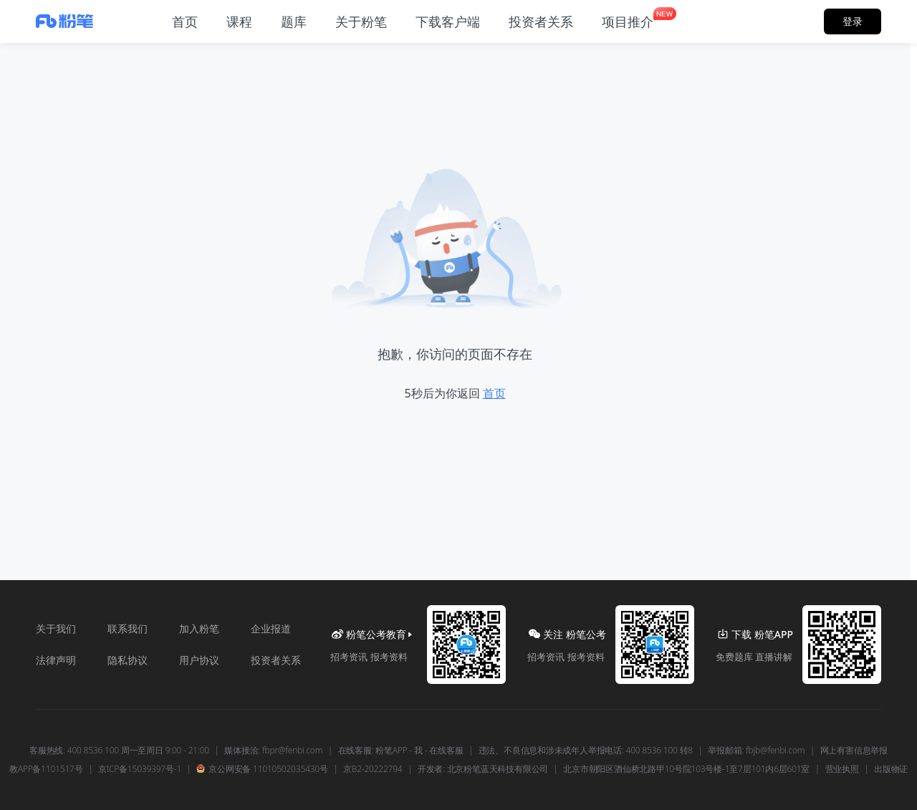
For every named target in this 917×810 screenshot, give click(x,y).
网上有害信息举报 (854, 751)
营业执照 (842, 769)
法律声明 (56, 660)
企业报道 (271, 628)
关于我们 (56, 628)
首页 (494, 393)
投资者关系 (276, 660)
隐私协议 (127, 660)
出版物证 (891, 769)
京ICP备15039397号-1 (139, 769)
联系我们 (127, 628)
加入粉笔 (199, 628)
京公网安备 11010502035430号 (261, 769)
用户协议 (199, 660)
